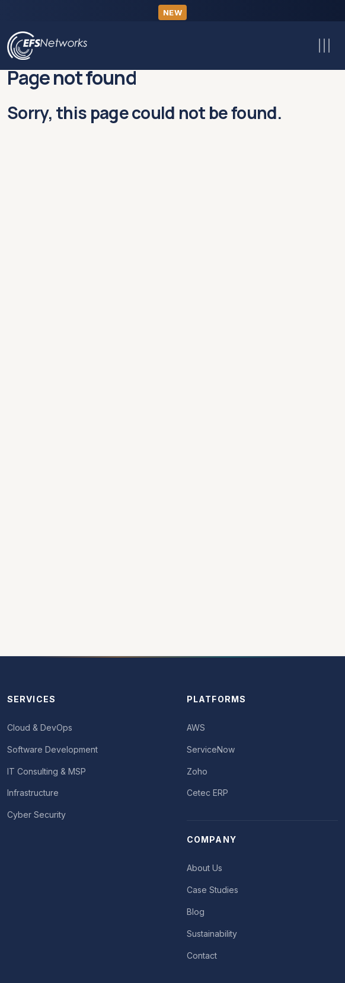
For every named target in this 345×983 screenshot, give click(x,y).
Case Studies (212, 890)
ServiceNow (211, 749)
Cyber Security (36, 814)
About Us (204, 868)
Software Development (52, 749)
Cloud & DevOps (39, 727)
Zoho (197, 771)
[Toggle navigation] (324, 45)
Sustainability (212, 934)
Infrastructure (33, 793)
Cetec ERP (207, 793)
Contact (202, 955)
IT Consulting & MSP (46, 771)
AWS (196, 727)
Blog (196, 912)
